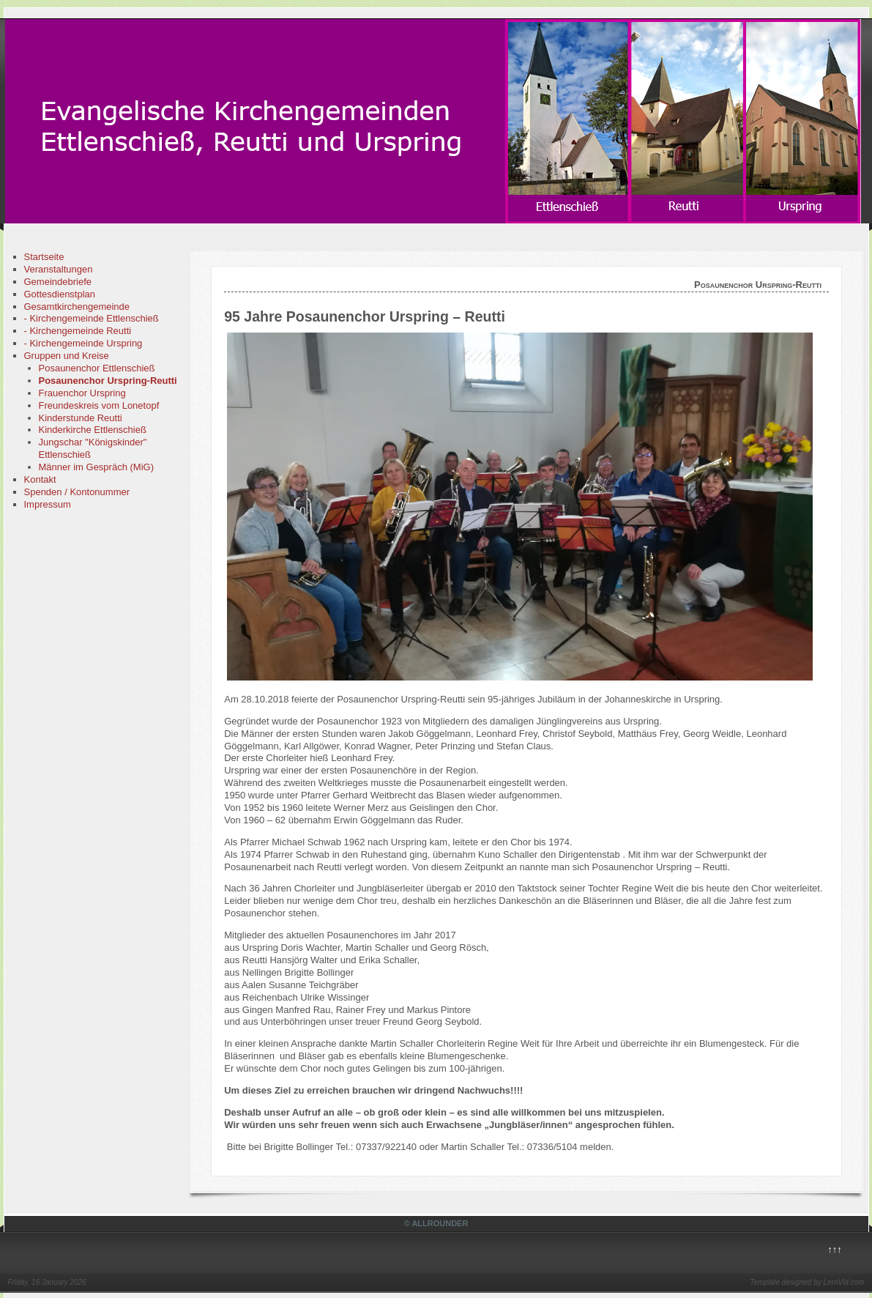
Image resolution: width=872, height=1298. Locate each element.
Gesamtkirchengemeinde (77, 306)
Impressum (47, 504)
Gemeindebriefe (58, 281)
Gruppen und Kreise (66, 355)
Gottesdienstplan (60, 294)
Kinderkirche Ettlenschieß (92, 429)
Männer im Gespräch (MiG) (96, 466)
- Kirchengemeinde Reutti (78, 330)
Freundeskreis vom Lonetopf (99, 405)
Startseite (44, 256)
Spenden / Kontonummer (77, 491)
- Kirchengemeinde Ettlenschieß (91, 318)
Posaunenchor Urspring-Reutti (108, 380)
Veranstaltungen (58, 269)
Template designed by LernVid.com (807, 1282)
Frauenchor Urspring (82, 392)
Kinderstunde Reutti (80, 417)
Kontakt (40, 479)
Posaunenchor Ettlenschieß (97, 368)
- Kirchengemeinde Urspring (83, 343)
